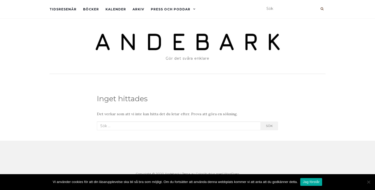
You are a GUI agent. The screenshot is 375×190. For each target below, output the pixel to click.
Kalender (115, 9)
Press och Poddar (170, 9)
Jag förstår (311, 182)
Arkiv (138, 9)
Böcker (91, 9)
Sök (269, 126)
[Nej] (368, 182)
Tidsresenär (63, 9)
